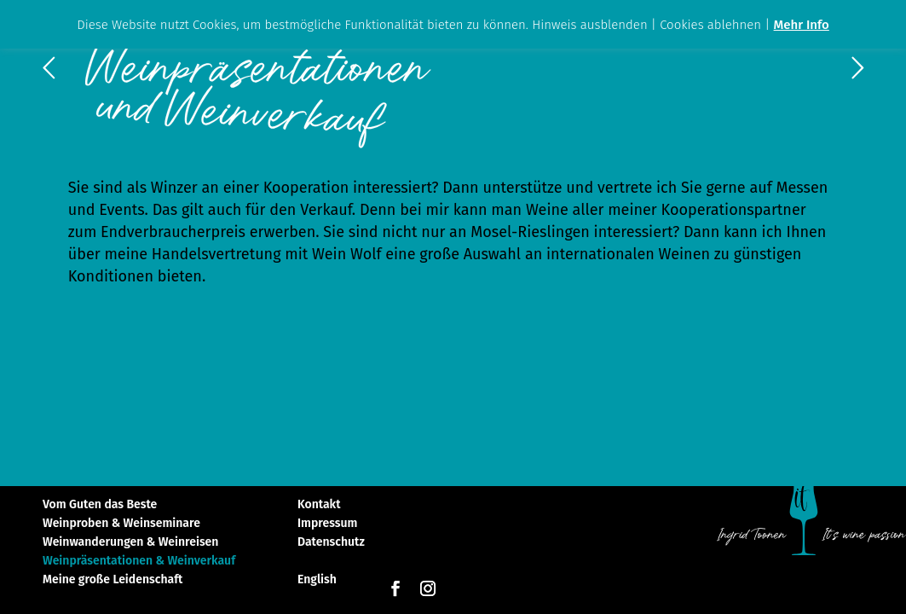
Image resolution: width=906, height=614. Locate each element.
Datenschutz (331, 542)
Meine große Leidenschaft (112, 580)
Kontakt (318, 505)
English (317, 580)
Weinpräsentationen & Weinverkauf (139, 561)
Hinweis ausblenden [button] (590, 24)
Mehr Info (801, 24)
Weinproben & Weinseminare (121, 524)
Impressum (327, 524)
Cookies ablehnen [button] (710, 24)
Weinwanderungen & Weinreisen (130, 542)
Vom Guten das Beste (100, 505)
